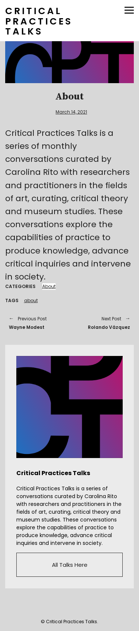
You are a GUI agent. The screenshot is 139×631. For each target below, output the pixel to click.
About (49, 286)
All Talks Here (69, 565)
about (31, 300)
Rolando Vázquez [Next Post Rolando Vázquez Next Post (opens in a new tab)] (103, 322)
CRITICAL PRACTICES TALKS (39, 21)
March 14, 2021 (71, 112)
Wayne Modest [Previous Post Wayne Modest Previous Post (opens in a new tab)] (35, 322)
